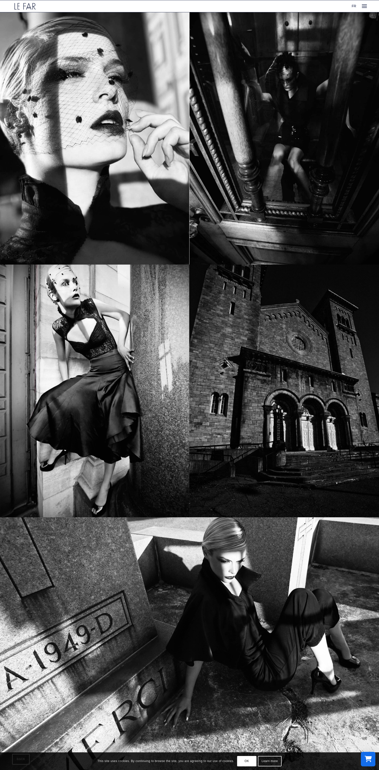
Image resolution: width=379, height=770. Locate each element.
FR (354, 6)
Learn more (270, 761)
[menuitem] (364, 6)
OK (247, 761)
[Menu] (364, 6)
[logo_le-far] (25, 6)
